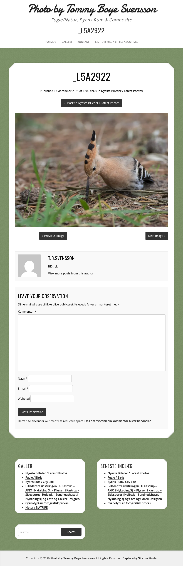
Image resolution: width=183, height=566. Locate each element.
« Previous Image (53, 235)
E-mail (23, 388)
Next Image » (156, 235)
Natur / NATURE (36, 507)
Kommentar (27, 311)
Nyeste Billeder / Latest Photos (122, 91)
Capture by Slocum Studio (140, 558)
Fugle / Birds (33, 477)
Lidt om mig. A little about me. (116, 42)
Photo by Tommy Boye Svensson (72, 558)
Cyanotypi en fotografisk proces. (47, 503)
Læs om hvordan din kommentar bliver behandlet (117, 421)
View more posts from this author (70, 273)
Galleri (67, 42)
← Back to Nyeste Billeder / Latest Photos (92, 103)
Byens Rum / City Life (39, 481)
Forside (50, 42)
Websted (24, 398)
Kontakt (83, 42)
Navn (22, 378)
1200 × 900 (90, 91)
